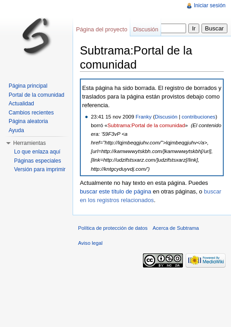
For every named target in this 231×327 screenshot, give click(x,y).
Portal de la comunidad (36, 95)
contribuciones (198, 116)
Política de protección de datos (112, 228)
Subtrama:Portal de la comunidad (146, 125)
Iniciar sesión (210, 5)
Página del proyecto (101, 29)
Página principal (28, 86)
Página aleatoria (28, 121)
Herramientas (29, 143)
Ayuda (16, 130)
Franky (144, 116)
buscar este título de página (115, 191)
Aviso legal (90, 243)
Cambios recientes (31, 112)
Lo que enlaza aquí (37, 152)
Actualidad (21, 103)
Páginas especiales (37, 161)
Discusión (166, 116)
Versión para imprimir (39, 169)
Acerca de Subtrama (175, 228)
